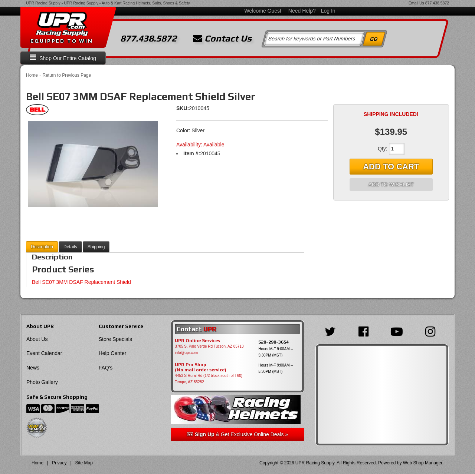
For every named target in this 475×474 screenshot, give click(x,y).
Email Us (416, 3)
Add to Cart (391, 166)
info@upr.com (186, 353)
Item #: (191, 153)
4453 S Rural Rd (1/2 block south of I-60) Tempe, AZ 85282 (208, 379)
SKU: (182, 108)
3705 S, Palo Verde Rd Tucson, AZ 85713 (209, 346)
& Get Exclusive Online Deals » (237, 434)
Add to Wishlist (391, 185)
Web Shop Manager (422, 462)
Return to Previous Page (66, 75)
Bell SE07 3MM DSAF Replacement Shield (81, 282)
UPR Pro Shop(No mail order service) (200, 367)
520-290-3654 (273, 342)
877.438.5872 (437, 3)
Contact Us (222, 38)
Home (32, 75)
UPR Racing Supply (43, 3)
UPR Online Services (197, 340)
